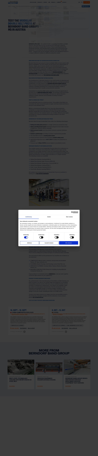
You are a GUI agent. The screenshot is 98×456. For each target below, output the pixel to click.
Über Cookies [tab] (69, 216)
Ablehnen (29, 242)
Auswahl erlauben (49, 242)
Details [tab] (49, 216)
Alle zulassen (68, 242)
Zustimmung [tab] (29, 216)
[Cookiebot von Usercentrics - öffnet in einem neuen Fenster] (72, 212)
